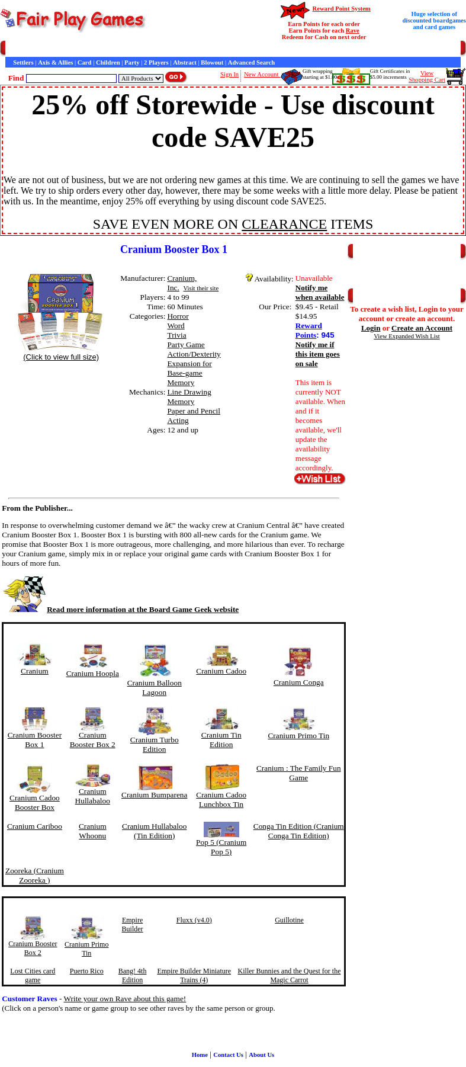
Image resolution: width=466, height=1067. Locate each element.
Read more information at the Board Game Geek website (120, 609)
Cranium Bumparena (154, 794)
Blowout (212, 62)
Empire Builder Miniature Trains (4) (194, 975)
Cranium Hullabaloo (92, 796)
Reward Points (308, 330)
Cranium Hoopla (92, 673)
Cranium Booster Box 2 (92, 739)
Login (371, 327)
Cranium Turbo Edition (154, 744)
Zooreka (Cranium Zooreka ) (34, 875)
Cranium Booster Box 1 (35, 739)
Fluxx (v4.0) (194, 920)
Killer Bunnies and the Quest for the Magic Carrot (289, 975)
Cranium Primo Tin (298, 735)
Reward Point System (341, 8)
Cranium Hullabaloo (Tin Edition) (154, 831)
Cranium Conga (299, 682)
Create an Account (421, 327)
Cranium (35, 671)
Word (175, 325)
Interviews (260, 49)
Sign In (229, 74)
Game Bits (292, 49)
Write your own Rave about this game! (125, 998)
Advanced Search (251, 62)
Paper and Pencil (193, 410)
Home (13, 49)
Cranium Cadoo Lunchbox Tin (221, 799)
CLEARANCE (284, 224)
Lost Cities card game (32, 975)
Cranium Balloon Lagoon (154, 687)
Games (35, 49)
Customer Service (73, 49)
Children (108, 62)
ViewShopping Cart (427, 76)
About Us (261, 1055)
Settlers (23, 62)
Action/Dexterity (193, 354)
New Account (262, 74)
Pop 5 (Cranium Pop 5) (221, 847)
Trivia (176, 335)
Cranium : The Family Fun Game (298, 773)
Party (131, 62)
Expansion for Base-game (189, 368)
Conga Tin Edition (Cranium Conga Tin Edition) (298, 831)
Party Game (185, 344)
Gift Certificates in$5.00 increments (390, 74)
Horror (177, 316)
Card (85, 62)
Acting (177, 420)
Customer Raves (219, 49)
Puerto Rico (87, 971)
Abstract (185, 62)
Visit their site (200, 288)
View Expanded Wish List (407, 336)
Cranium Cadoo (221, 671)
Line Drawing (189, 391)
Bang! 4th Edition (132, 975)
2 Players (156, 62)
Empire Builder (132, 924)
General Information (164, 49)
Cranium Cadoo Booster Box (34, 802)
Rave (352, 30)
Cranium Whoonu (93, 831)
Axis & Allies (55, 62)
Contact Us (116, 49)
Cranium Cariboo (34, 826)
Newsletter (325, 49)
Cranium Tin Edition (221, 739)
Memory (180, 382)
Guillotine (289, 920)
